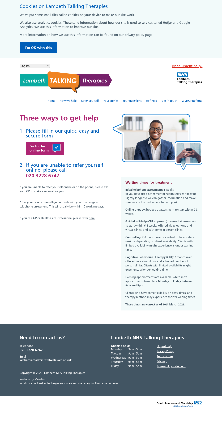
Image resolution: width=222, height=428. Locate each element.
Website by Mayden (32, 379)
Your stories (110, 100)
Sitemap (162, 361)
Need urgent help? (187, 66)
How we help (68, 100)
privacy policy (134, 35)
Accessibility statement (171, 366)
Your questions (132, 100)
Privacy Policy (165, 351)
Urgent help (164, 346)
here (92, 218)
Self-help (151, 100)
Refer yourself (90, 100)
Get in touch (169, 100)
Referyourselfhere (202, 102)
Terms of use (165, 356)
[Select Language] (35, 66)
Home (51, 100)
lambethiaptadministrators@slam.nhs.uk (46, 360)
